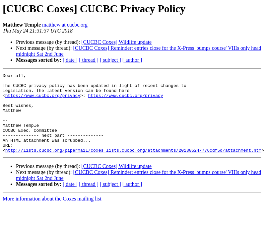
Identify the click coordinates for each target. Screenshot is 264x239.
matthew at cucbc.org (65, 25)
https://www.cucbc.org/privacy (42, 100)
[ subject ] (110, 60)
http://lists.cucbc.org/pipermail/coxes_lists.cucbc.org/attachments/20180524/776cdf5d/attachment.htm (133, 166)
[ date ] (70, 60)
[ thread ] (89, 60)
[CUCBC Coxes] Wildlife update (116, 42)
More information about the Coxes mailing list (52, 214)
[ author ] (132, 60)
